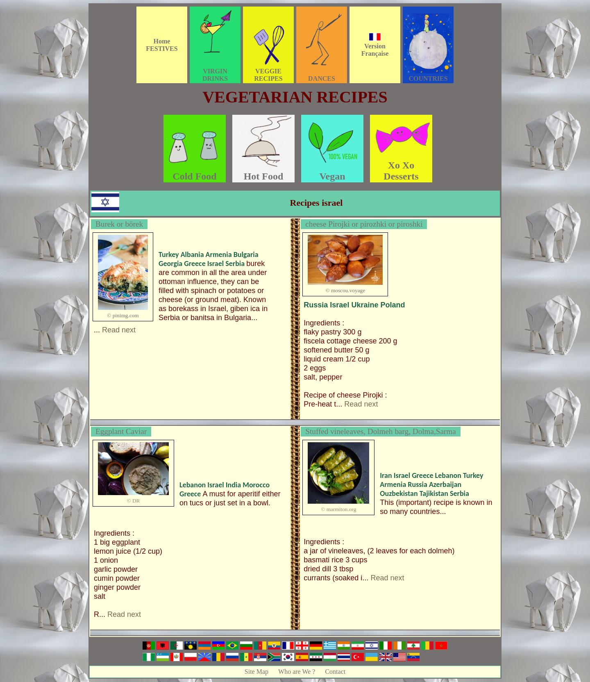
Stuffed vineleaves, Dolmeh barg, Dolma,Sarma (380, 431)
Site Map (256, 671)
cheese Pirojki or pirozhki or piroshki (363, 224)
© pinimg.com (123, 315)
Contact (335, 671)
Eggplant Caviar (121, 431)
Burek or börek (119, 224)
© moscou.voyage (345, 290)
